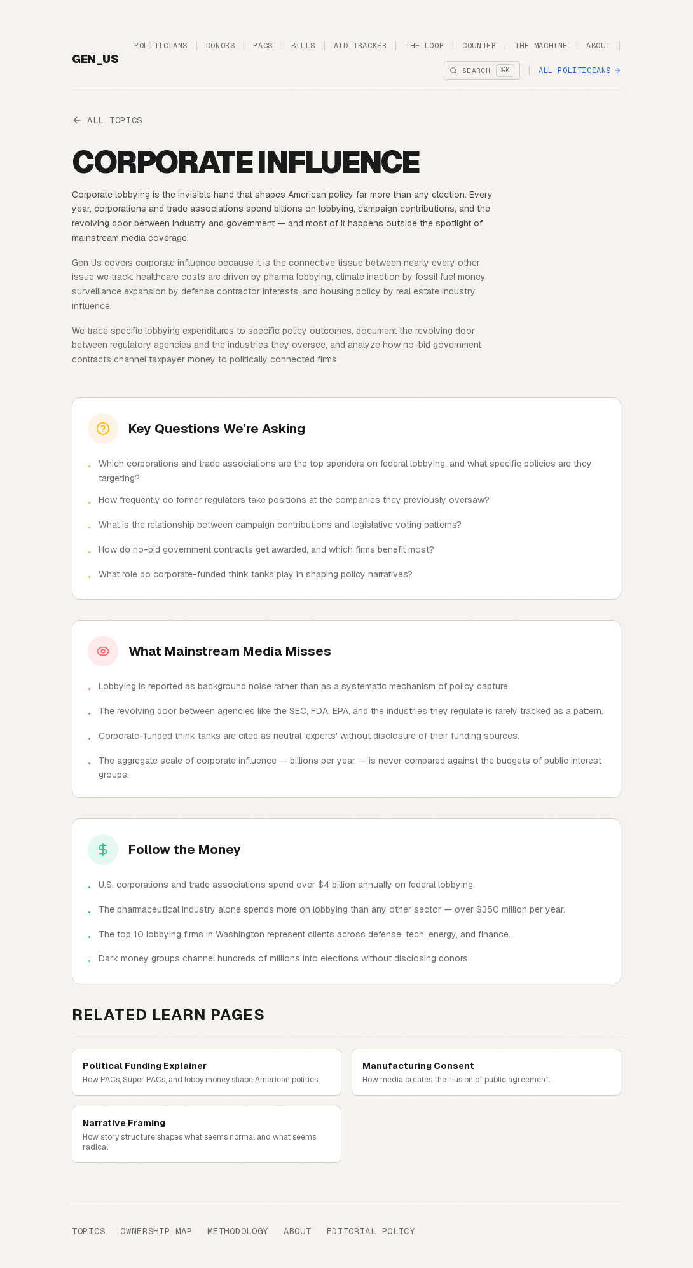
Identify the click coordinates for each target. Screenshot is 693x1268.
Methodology (237, 1231)
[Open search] (482, 70)
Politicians (161, 46)
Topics (88, 1231)
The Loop (424, 46)
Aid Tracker (360, 46)
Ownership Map (156, 1231)
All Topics (107, 120)
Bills (303, 46)
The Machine (541, 46)
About (598, 46)
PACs (262, 46)
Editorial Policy (371, 1231)
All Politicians (580, 70)
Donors (220, 46)
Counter (479, 46)
